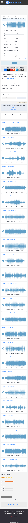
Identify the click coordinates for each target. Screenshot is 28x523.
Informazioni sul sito (8, 511)
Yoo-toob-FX (24, 58)
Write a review (6, 497)
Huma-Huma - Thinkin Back (9, 313)
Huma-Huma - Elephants (8, 371)
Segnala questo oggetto (22, 102)
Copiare (21, 97)
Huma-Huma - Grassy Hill (9, 181)
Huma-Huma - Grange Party (9, 430)
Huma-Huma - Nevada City (9, 151)
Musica (7, 78)
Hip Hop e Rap (13, 78)
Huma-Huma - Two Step (8, 239)
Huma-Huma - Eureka (8, 166)
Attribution (14, 107)
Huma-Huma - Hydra (7, 400)
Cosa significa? (14, 109)
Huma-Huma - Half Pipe (8, 444)
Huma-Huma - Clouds (8, 195)
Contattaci (21, 513)
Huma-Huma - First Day (8, 254)
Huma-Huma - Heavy (7, 327)
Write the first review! (14, 504)
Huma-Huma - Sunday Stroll (9, 459)
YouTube (15, 516)
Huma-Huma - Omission (8, 342)
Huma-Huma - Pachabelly (9, 137)
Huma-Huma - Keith (7, 415)
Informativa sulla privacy (10, 513)
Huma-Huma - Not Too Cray (9, 283)
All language (13, 499)
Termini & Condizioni (19, 511)
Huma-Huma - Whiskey (8, 356)
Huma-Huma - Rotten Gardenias (10, 225)
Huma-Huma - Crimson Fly (9, 210)
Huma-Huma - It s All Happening (10, 122)
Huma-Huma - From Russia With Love (12, 269)
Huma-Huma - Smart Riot (8, 386)
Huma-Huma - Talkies (7, 298)
